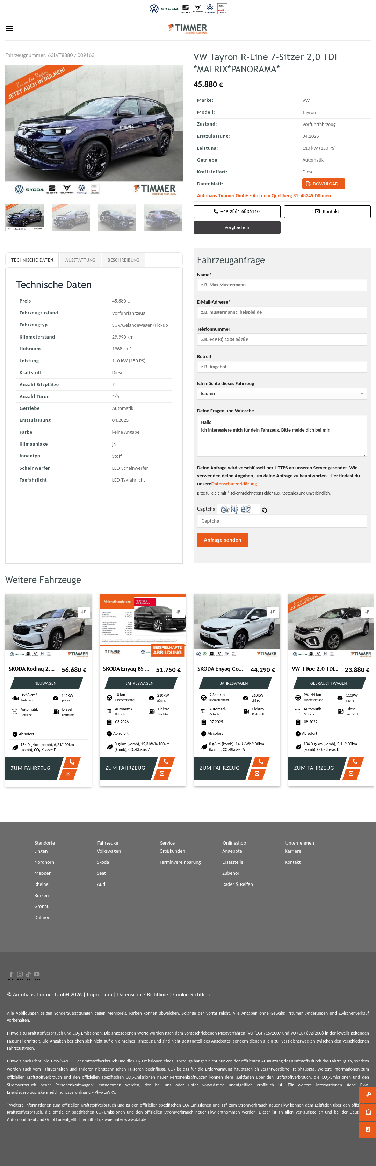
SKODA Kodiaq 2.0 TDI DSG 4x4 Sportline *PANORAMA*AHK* (32, 669)
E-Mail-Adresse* (282, 311)
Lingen (41, 851)
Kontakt (293, 862)
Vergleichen (237, 227)
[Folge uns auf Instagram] (20, 975)
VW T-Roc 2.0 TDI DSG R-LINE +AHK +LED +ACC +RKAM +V (315, 669)
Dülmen (42, 917)
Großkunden (172, 851)
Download (325, 183)
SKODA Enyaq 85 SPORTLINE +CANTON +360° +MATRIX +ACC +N (127, 669)
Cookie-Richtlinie (192, 994)
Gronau (41, 906)
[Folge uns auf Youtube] (36, 975)
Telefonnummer (282, 338)
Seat (101, 873)
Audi (102, 884)
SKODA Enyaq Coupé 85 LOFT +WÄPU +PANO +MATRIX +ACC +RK (221, 669)
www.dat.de (213, 1084)
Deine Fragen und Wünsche (282, 434)
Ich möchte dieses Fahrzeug (282, 390)
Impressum (99, 994)
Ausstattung (80, 260)
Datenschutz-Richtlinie (142, 994)
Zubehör (230, 873)
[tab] (32, 260)
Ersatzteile (232, 862)
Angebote (232, 851)
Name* (282, 283)
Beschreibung (123, 260)
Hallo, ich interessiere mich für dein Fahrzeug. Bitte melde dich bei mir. (282, 436)
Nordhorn (44, 862)
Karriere (293, 851)
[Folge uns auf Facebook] (11, 975)
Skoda (103, 862)
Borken (41, 895)
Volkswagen (109, 851)
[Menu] (9, 28)
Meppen (42, 873)
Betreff (282, 365)
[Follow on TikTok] (28, 975)
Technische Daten (32, 260)
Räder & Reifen (237, 884)
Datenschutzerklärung (234, 484)
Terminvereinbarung (180, 862)
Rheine (41, 884)
